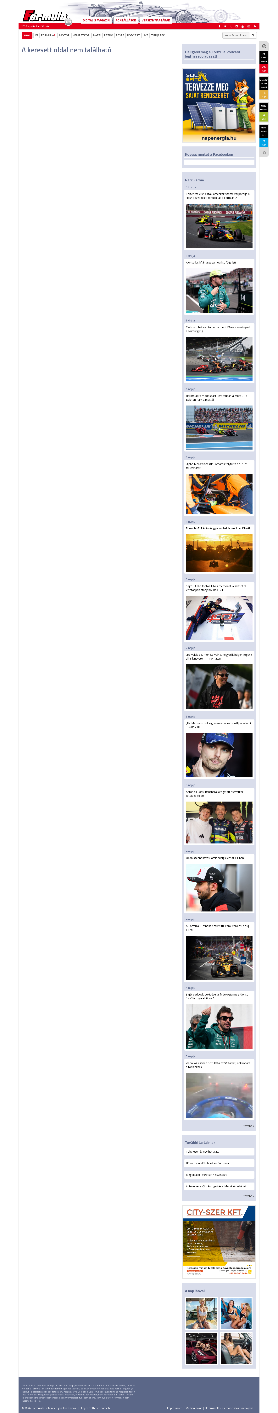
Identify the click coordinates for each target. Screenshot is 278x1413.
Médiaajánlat (194, 1408)
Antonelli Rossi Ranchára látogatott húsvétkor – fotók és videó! (219, 816)
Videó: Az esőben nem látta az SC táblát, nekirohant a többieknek (219, 1089)
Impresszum (174, 1408)
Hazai (97, 35)
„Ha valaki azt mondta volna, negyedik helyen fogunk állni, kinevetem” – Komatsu (219, 681)
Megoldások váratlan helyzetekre (206, 1175)
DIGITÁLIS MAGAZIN (96, 20)
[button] (255, 26)
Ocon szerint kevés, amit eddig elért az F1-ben (219, 883)
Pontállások (125, 20)
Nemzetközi (81, 35)
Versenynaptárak (156, 20)
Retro (108, 35)
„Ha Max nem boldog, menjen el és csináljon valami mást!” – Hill (219, 749)
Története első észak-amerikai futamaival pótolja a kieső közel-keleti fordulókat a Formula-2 (219, 220)
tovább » (249, 1126)
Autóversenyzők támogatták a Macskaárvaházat (216, 1186)
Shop (27, 35)
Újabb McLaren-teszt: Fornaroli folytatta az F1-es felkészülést (219, 488)
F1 (36, 35)
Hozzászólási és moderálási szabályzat (229, 1408)
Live (145, 35)
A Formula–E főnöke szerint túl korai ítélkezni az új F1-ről (219, 952)
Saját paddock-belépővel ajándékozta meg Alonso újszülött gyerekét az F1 (219, 1021)
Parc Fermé (194, 180)
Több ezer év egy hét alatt (202, 1151)
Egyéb (120, 35)
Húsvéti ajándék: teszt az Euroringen (208, 1163)
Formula (48, 35)
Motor (64, 35)
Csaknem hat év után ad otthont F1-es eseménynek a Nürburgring (219, 353)
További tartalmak (200, 1142)
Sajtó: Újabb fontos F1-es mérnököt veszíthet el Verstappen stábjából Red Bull (219, 612)
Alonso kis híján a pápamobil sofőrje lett (219, 287)
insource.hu (104, 1408)
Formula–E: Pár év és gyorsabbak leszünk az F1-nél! (219, 549)
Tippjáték (158, 35)
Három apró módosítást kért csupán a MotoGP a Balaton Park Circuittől (219, 422)
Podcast (133, 35)
